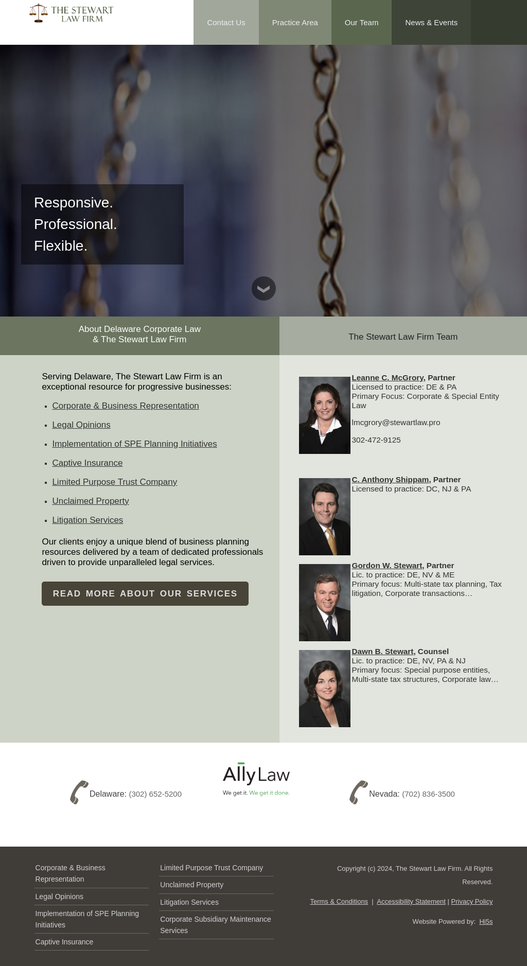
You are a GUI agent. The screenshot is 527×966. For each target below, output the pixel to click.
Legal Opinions (81, 425)
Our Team (362, 22)
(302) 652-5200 (155, 794)
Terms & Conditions (339, 901)
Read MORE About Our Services (145, 594)
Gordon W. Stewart (387, 565)
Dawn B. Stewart (383, 651)
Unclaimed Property (90, 501)
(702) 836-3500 (428, 794)
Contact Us (226, 22)
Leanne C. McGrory (388, 377)
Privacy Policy (472, 901)
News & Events (431, 22)
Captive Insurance (87, 463)
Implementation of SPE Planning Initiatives (134, 444)
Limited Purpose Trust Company (114, 482)
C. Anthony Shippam (390, 479)
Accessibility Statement (411, 901)
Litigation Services (87, 520)
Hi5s (486, 921)
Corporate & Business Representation (125, 406)
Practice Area (295, 22)
